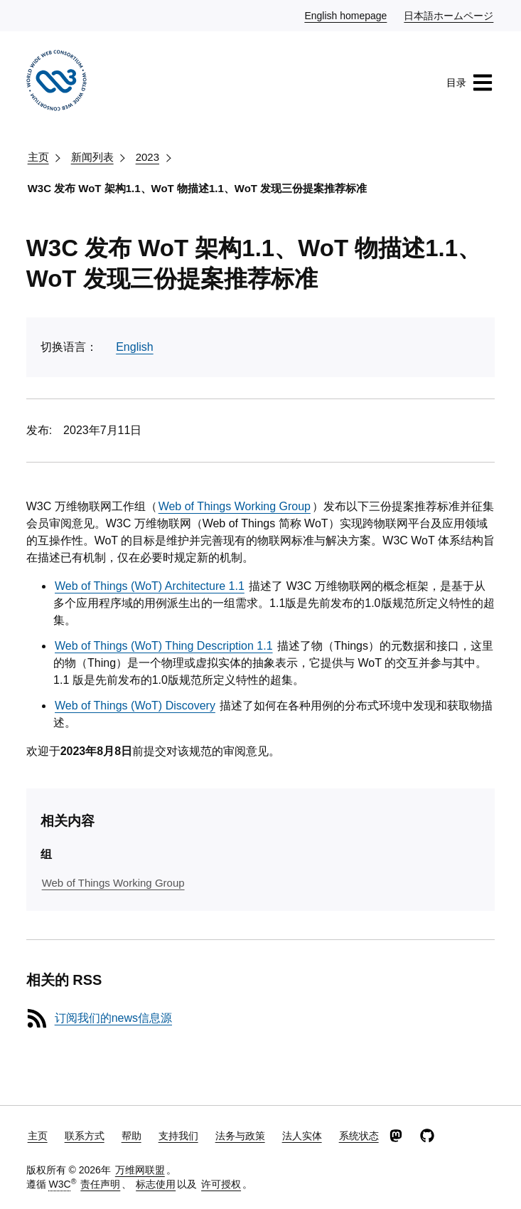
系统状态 (359, 1135)
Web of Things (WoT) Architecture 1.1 (150, 586)
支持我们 (178, 1135)
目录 (469, 82)
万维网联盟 (140, 1170)
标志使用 (156, 1184)
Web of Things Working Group (235, 506)
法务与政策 (240, 1135)
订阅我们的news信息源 (113, 1018)
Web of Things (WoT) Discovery (135, 705)
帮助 (131, 1135)
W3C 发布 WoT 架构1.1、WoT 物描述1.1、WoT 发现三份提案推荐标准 (197, 188)
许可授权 (221, 1184)
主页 (38, 157)
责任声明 (100, 1184)
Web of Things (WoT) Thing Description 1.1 (164, 646)
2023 (147, 157)
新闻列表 (92, 157)
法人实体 (302, 1135)
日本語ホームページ (449, 15)
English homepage (346, 15)
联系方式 (84, 1135)
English (134, 347)
